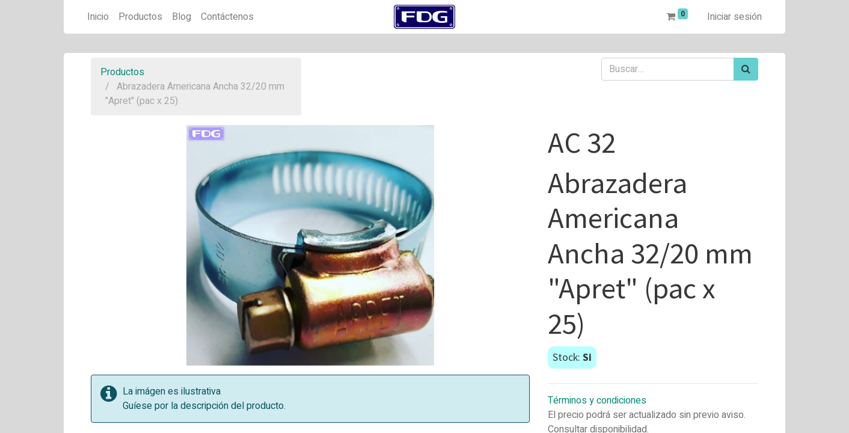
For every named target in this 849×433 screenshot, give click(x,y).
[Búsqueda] (746, 69)
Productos (122, 72)
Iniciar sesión (734, 17)
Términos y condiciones (597, 400)
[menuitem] (98, 17)
